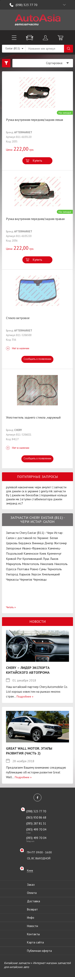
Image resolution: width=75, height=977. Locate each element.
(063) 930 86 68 (36, 817)
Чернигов (26, 579)
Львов (54, 559)
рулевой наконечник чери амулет (29, 487)
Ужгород (12, 574)
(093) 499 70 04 (40, 831)
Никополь (61, 564)
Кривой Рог (14, 559)
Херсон (36, 574)
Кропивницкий (32, 559)
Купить (37, 160)
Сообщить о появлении (37, 359)
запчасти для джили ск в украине (36, 489)
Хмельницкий (51, 574)
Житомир (60, 543)
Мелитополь (30, 564)
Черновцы (40, 579)
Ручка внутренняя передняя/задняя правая (35, 219)
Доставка (33, 901)
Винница (38, 543)
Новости (32, 926)
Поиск (68, 49)
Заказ (31, 884)
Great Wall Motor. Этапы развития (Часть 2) (29, 750)
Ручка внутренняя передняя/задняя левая (34, 120)
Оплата (32, 893)
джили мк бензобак (25, 495)
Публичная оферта (39, 951)
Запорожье (13, 548)
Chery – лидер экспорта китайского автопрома (28, 670)
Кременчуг (54, 553)
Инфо (30, 917)
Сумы (42, 569)
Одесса (11, 569)
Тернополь (54, 569)
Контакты (33, 934)
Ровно (34, 569)
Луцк (46, 559)
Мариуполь (13, 564)
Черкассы (12, 579)
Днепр (48, 543)
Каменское (31, 553)
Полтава (23, 569)
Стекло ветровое (18, 318)
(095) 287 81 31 (36, 823)
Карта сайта (35, 942)
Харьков (24, 574)
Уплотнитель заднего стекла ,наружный (33, 417)
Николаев (46, 564)
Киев (42, 553)
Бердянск (24, 543)
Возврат (32, 909)
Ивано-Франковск (34, 548)
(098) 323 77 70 (26, 5)
